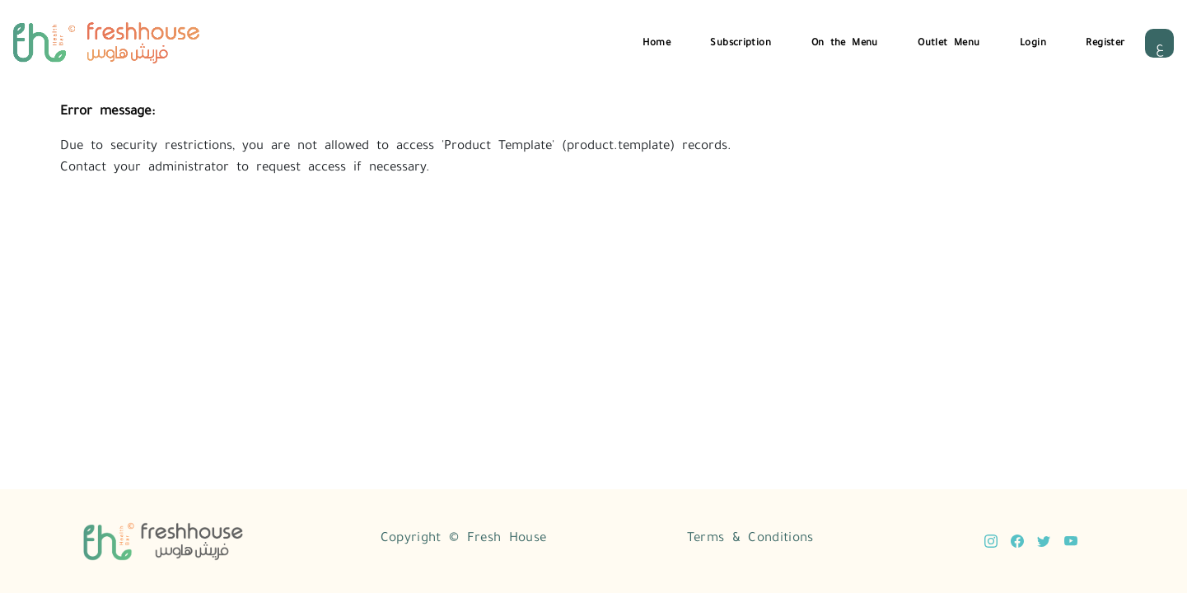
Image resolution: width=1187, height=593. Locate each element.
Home (657, 40)
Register (1105, 40)
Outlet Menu (948, 40)
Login (1033, 40)
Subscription (740, 40)
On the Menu (844, 40)
